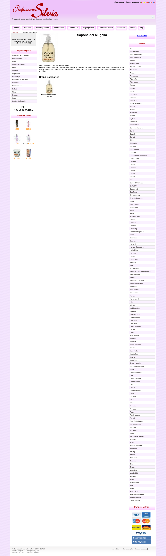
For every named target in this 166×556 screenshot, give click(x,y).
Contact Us (73, 28)
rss (150, 549)
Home (16, 28)
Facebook (121, 28)
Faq (141, 28)
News (132, 28)
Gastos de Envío (106, 28)
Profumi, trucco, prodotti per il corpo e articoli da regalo (35, 19)
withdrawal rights (127, 549)
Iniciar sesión (119, 2)
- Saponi (49, 95)
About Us (27, 28)
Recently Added (42, 28)
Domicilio (16, 32)
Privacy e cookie (141, 549)
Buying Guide (88, 28)
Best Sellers (59, 28)
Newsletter (142, 36)
